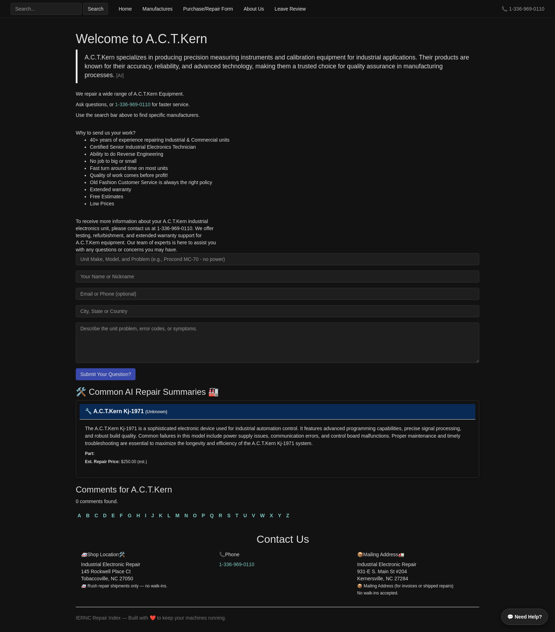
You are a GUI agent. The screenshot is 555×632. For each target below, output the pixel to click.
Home (125, 9)
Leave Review (290, 9)
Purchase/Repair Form (208, 9)
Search (95, 9)
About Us (254, 9)
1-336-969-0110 (526, 9)
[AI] (120, 75)
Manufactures (158, 9)
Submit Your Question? (105, 374)
